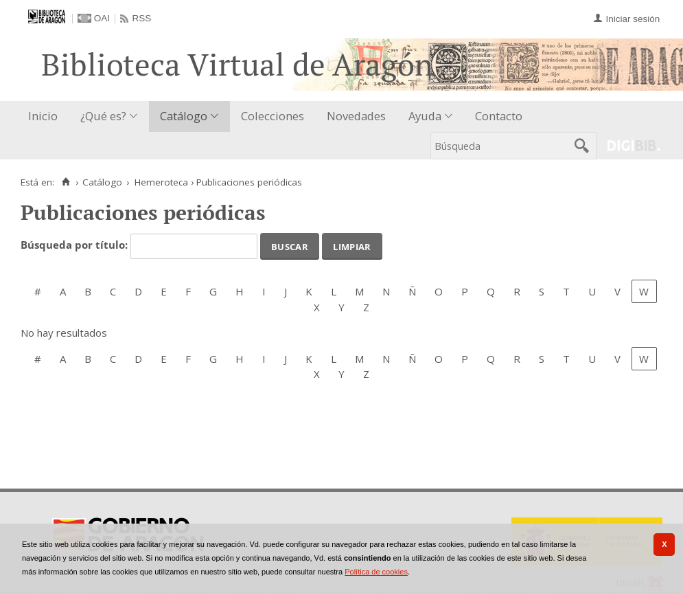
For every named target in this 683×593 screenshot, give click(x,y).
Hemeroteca (161, 182)
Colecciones (272, 116)
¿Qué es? (103, 116)
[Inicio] (65, 182)
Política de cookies (376, 572)
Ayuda (424, 116)
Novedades (356, 116)
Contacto (498, 116)
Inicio (43, 116)
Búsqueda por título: (75, 245)
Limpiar (352, 245)
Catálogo (183, 116)
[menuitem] (46, 116)
